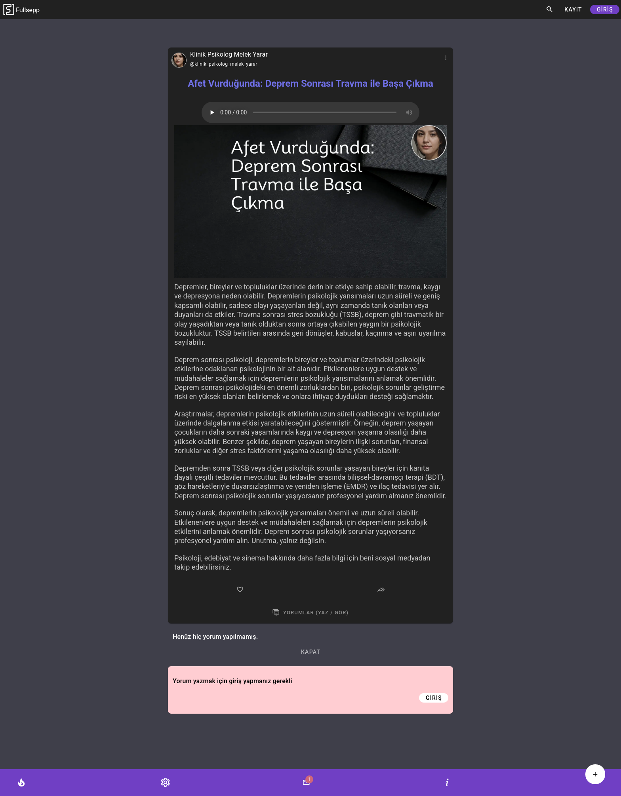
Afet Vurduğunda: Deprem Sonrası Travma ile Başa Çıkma (310, 83)
